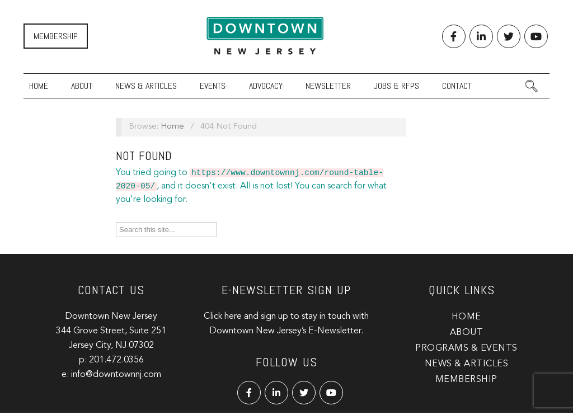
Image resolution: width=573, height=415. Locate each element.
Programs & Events (466, 350)
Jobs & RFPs (396, 86)
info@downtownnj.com (116, 376)
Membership (56, 36)
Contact (457, 86)
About (81, 86)
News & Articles (146, 86)
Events (213, 86)
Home (38, 86)
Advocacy (266, 86)
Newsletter (328, 86)
